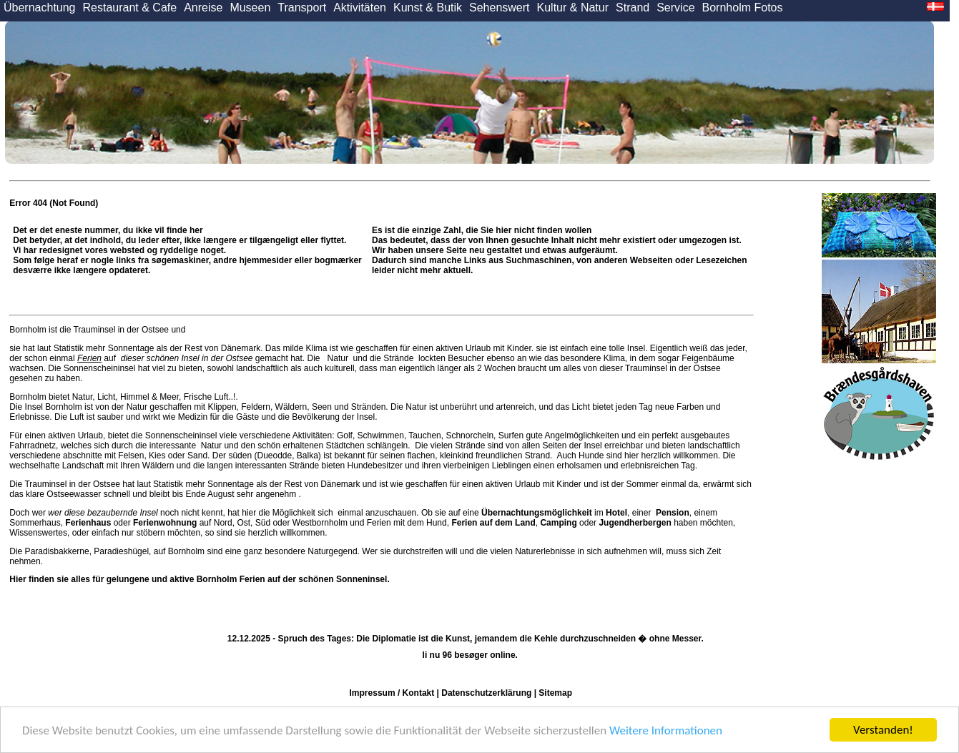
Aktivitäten (359, 7)
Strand (632, 7)
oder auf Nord (148, 523)
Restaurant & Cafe (130, 7)
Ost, (244, 523)
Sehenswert (499, 7)
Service (675, 7)
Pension (672, 513)
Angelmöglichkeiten (581, 435)
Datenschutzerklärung (486, 693)
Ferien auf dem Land (493, 523)
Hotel (616, 513)
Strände (398, 358)
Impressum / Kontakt (392, 693)
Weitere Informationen (665, 730)
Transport (301, 7)
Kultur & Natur (573, 7)
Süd (262, 523)
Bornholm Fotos (742, 7)
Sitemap (555, 693)
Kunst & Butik (427, 7)
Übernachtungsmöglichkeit (536, 513)
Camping (558, 523)
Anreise (203, 7)
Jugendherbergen (635, 523)
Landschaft (83, 466)
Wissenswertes (38, 533)
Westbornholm (320, 523)
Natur (337, 358)
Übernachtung (40, 7)
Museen (250, 7)
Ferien (89, 358)
